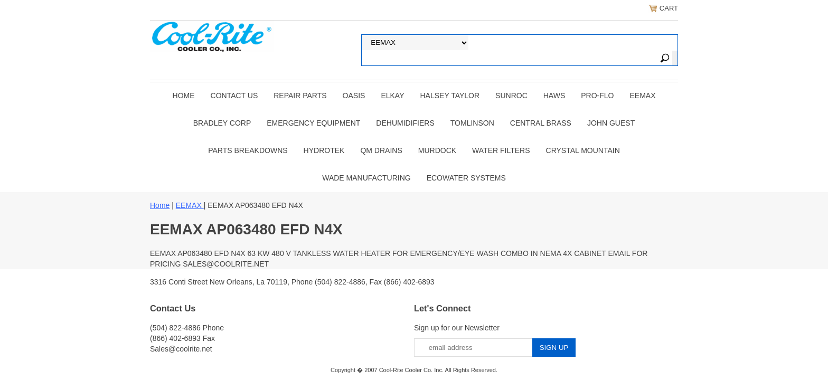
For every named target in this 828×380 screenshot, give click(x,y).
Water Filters (501, 150)
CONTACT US (234, 95)
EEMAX (642, 95)
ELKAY (392, 95)
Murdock (437, 150)
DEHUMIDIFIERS (405, 123)
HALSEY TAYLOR (450, 95)
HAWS (554, 95)
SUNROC (511, 95)
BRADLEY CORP (222, 123)
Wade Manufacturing (366, 178)
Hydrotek (324, 150)
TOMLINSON (472, 123)
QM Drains (381, 150)
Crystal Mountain (583, 150)
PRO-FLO (597, 95)
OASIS (354, 95)
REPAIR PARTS (300, 95)
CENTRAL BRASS (540, 123)
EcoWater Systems (466, 178)
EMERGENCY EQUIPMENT (313, 123)
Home (184, 95)
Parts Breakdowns (247, 150)
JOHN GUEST (611, 123)
